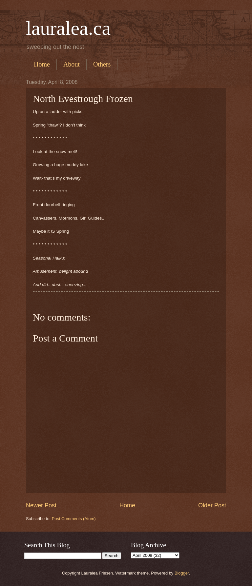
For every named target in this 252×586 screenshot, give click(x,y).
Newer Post (41, 505)
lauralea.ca (68, 28)
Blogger (182, 573)
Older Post (212, 505)
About (71, 64)
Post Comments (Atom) (74, 518)
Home (42, 64)
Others (102, 64)
